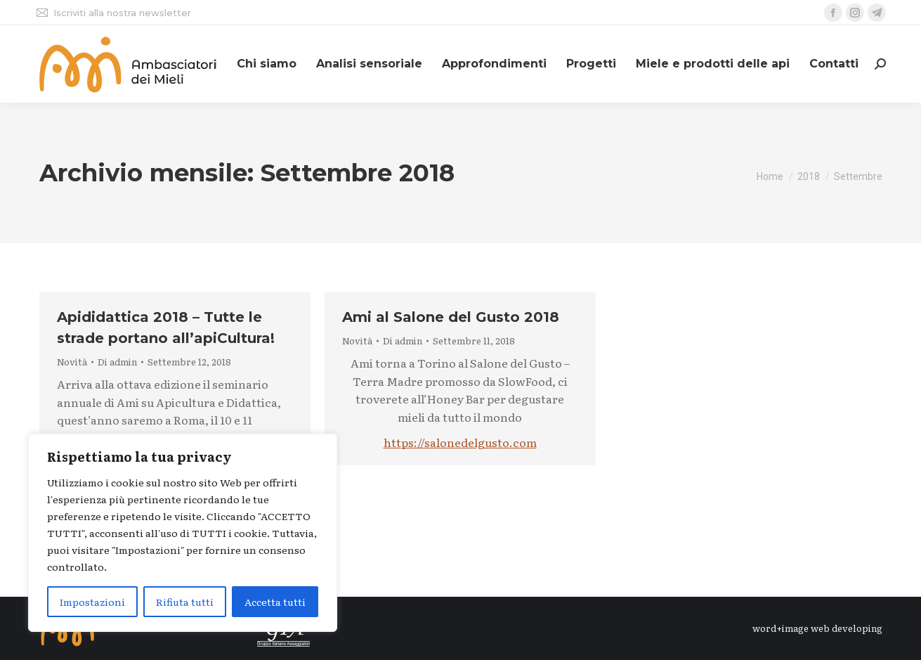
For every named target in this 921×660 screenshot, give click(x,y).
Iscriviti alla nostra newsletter (113, 13)
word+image (780, 628)
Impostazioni (92, 602)
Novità (72, 361)
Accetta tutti (275, 602)
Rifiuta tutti (185, 602)
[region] (182, 533)
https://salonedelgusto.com (460, 442)
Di (117, 362)
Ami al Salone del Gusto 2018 (450, 317)
